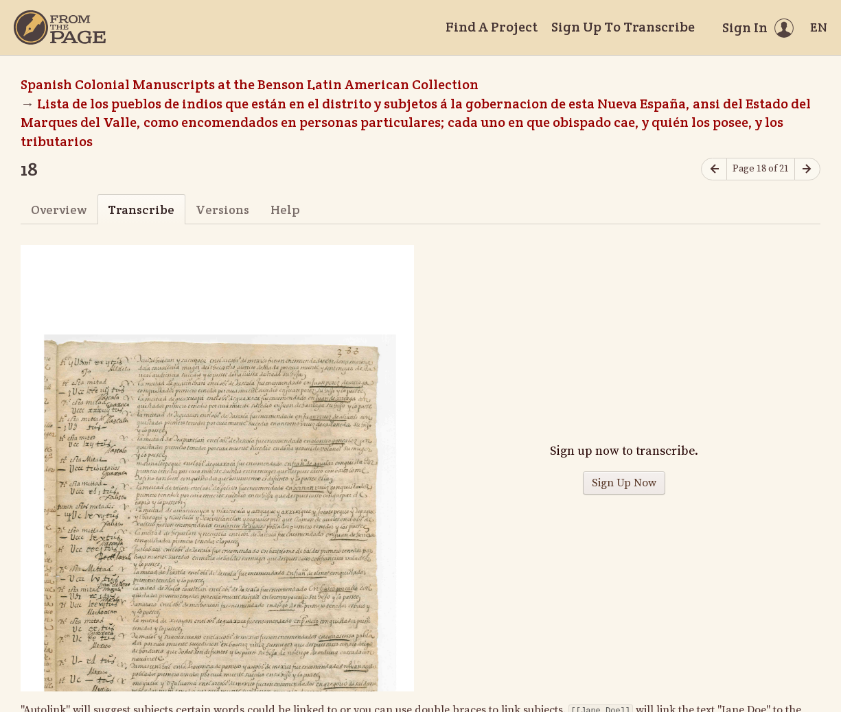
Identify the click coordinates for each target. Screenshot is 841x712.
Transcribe (141, 209)
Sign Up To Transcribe (623, 27)
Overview (59, 209)
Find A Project (492, 27)
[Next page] (807, 169)
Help (285, 209)
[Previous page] (714, 169)
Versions (222, 209)
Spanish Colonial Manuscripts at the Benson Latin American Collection (250, 84)
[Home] (60, 27)
